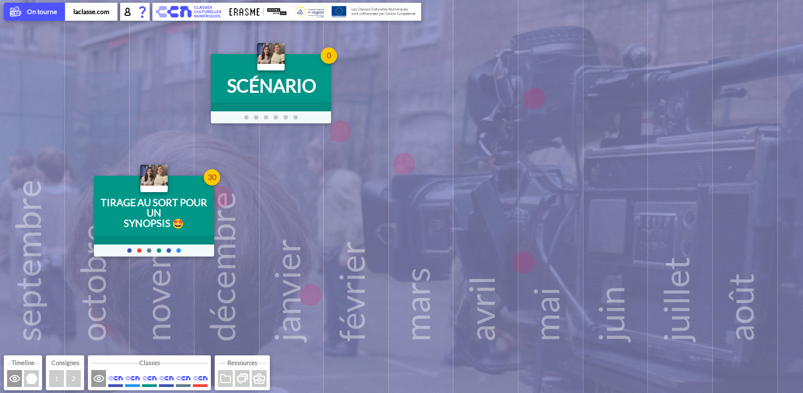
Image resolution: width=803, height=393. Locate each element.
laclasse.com (91, 12)
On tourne (34, 12)
